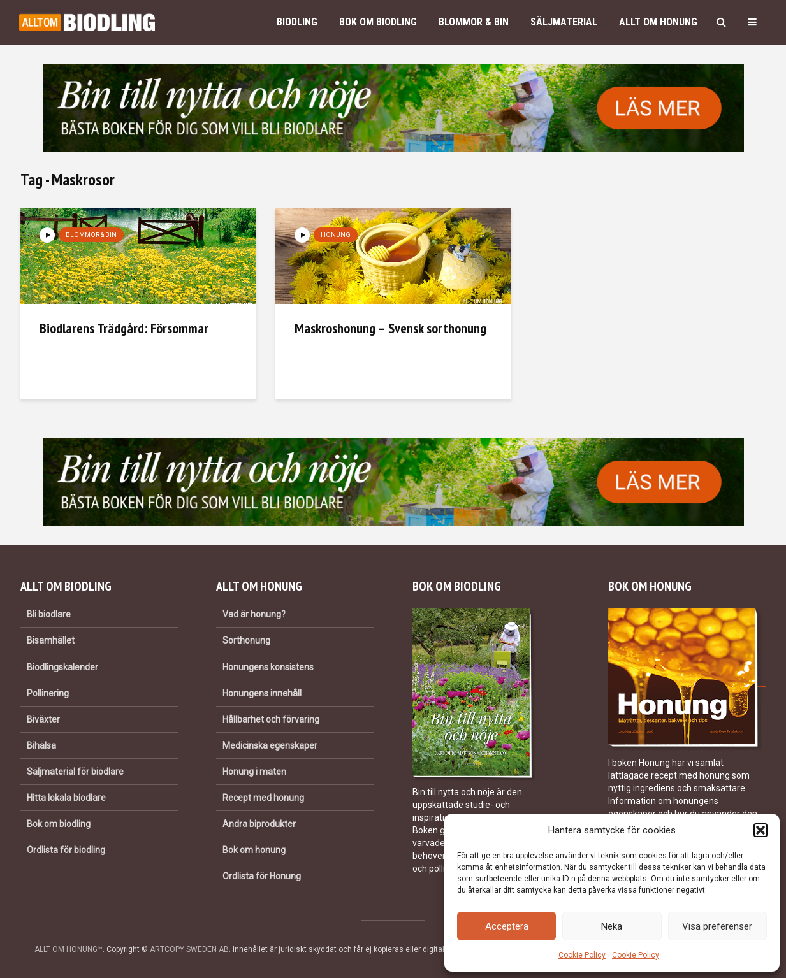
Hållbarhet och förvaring (270, 719)
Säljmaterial (563, 22)
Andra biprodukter (259, 824)
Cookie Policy (582, 955)
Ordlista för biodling (66, 850)
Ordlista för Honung (261, 876)
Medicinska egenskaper (269, 745)
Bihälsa (41, 745)
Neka (611, 926)
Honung (336, 234)
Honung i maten (254, 771)
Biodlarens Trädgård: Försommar (124, 328)
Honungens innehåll (262, 693)
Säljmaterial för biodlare (75, 771)
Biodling (297, 22)
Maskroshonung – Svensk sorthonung (390, 328)
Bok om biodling (378, 22)
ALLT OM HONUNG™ (68, 949)
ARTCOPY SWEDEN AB (189, 949)
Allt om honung (658, 22)
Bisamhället (51, 640)
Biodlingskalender (62, 667)
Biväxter (43, 719)
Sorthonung (246, 640)
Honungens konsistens (268, 667)
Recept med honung (263, 798)
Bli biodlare (49, 614)
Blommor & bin (474, 22)
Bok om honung (254, 850)
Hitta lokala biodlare (66, 798)
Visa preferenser (717, 926)
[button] (760, 830)
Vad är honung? (254, 614)
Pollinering (48, 693)
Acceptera (506, 926)
